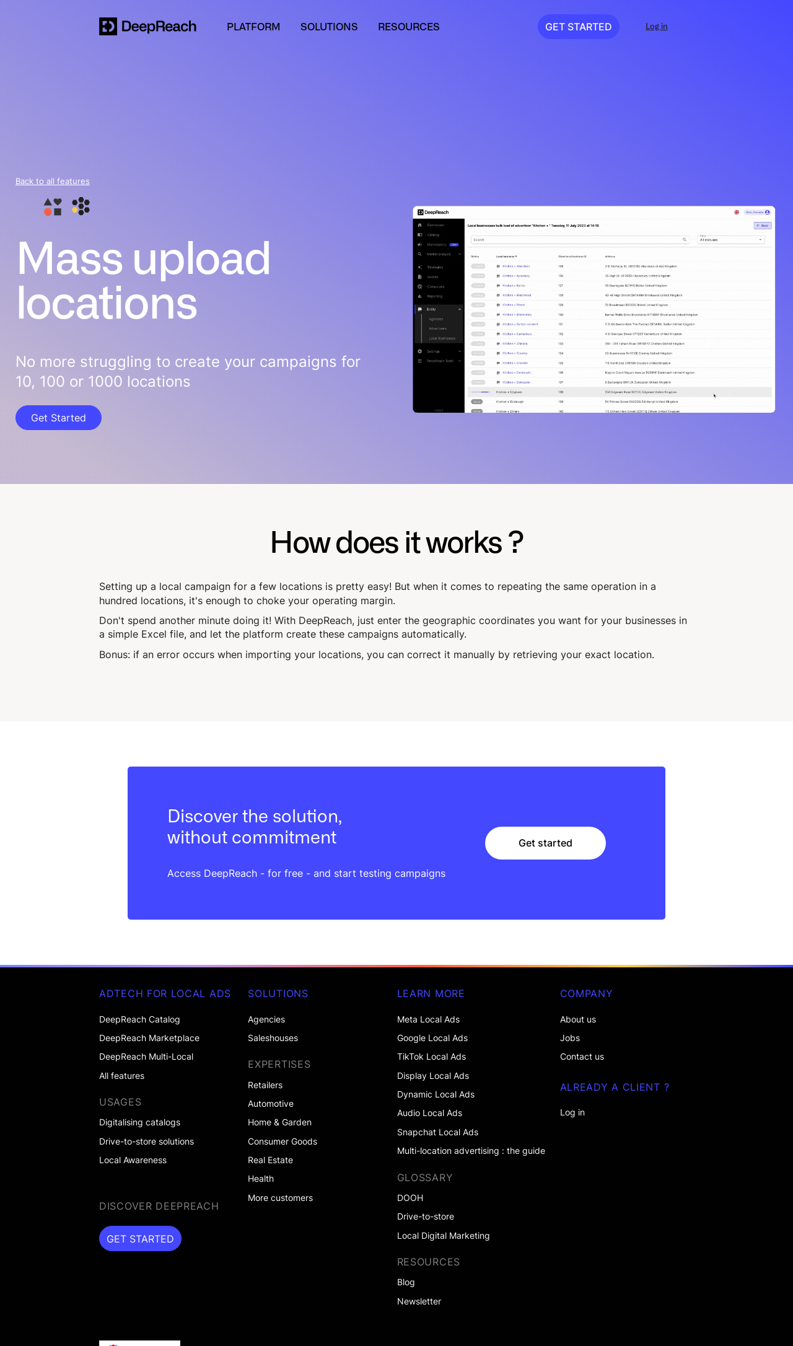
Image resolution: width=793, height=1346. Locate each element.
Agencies (266, 1019)
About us (578, 1019)
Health (261, 1178)
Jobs (570, 1038)
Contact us (582, 1056)
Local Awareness (133, 1160)
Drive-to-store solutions (146, 1141)
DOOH (410, 1198)
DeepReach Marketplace (149, 1038)
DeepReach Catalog (139, 1019)
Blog (406, 1282)
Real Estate (270, 1160)
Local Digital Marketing (443, 1235)
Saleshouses (273, 1038)
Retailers (265, 1085)
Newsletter (419, 1301)
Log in (572, 1112)
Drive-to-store (425, 1216)
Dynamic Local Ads (436, 1094)
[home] (148, 26)
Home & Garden (280, 1122)
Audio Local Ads (429, 1113)
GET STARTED (578, 26)
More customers (280, 1198)
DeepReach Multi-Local (146, 1056)
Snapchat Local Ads (437, 1132)
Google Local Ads (432, 1038)
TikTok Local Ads (431, 1056)
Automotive (271, 1103)
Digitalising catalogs (139, 1122)
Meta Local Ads (428, 1019)
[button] (254, 26)
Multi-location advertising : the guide (471, 1150)
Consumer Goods (282, 1141)
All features (121, 1075)
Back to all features (52, 181)
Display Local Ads (433, 1075)
